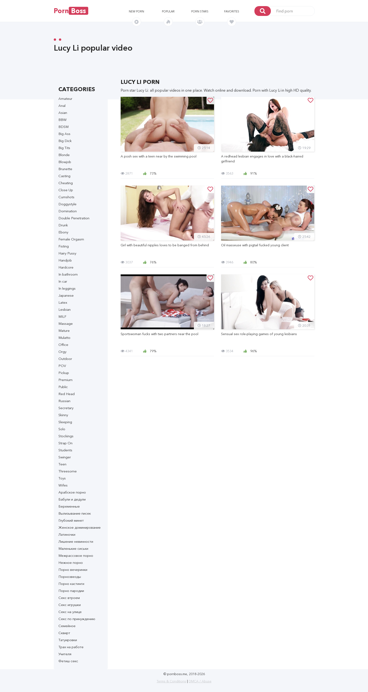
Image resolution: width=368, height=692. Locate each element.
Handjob (65, 260)
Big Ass (64, 133)
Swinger (64, 457)
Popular (168, 11)
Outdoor (65, 358)
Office (63, 344)
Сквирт (64, 633)
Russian (64, 401)
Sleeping (65, 422)
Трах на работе (71, 647)
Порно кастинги (71, 583)
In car (62, 281)
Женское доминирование (79, 527)
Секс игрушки (69, 604)
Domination (67, 211)
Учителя (64, 654)
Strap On (65, 443)
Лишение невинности (75, 541)
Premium (65, 380)
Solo (61, 429)
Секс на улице (70, 612)
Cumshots (66, 197)
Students (65, 450)
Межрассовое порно (75, 555)
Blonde (64, 155)
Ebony (63, 232)
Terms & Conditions (171, 681)
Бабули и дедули (72, 499)
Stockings (65, 436)
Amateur (65, 98)
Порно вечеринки (72, 569)
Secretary (65, 408)
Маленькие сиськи (73, 548)
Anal (61, 105)
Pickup (63, 372)
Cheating (65, 183)
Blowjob (64, 162)
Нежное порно (70, 562)
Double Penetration (73, 218)
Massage (65, 323)
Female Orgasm (71, 239)
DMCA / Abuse (200, 681)
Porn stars (199, 11)
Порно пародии (71, 590)
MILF (62, 316)
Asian (62, 112)
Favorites (231, 11)
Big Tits (64, 148)
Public (63, 387)
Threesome (67, 471)
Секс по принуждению (76, 619)
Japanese (66, 295)
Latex (62, 302)
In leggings (67, 288)
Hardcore (65, 267)
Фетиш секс (68, 661)
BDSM (63, 126)
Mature (64, 330)
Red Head (66, 394)
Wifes (63, 485)
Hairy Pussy (67, 253)
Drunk (63, 225)
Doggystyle (67, 204)
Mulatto (64, 337)
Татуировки (67, 640)
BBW (62, 119)
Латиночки (66, 534)
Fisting (63, 246)
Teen (62, 464)
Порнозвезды (69, 576)
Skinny (63, 415)
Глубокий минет (71, 520)
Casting (64, 176)
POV (62, 365)
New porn (136, 11)
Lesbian (64, 309)
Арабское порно (72, 492)
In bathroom (68, 274)
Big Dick (65, 140)
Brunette (65, 169)
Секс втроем (69, 597)
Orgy (62, 351)
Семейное (67, 626)
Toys (62, 478)
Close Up (65, 190)
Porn (71, 11)
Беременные (69, 506)
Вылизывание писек (74, 513)
